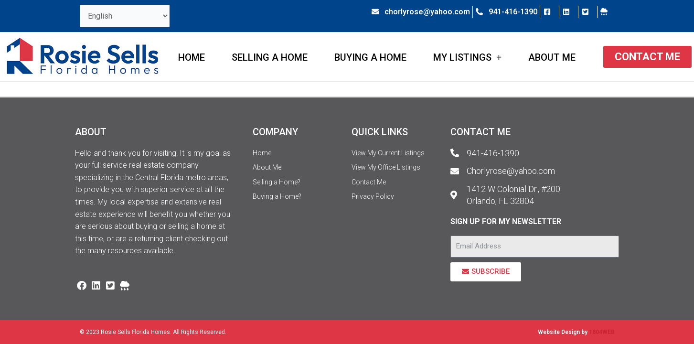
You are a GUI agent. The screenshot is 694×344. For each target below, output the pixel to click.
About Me (552, 57)
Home (191, 57)
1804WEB (602, 332)
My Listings (467, 57)
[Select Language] (125, 16)
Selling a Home (270, 57)
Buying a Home (370, 57)
